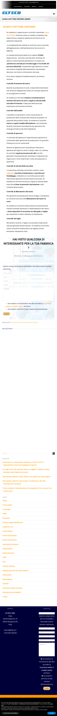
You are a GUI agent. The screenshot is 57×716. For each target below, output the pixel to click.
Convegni (6, 509)
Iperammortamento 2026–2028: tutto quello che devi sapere (27, 476)
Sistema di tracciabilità (12, 592)
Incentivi (15, 322)
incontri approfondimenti (13, 522)
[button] (55, 700)
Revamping (7, 579)
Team (5, 597)
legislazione (7, 549)
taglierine (10, 173)
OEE (4, 557)
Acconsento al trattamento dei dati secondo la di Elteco (47, 666)
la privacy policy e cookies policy (47, 668)
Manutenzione (8, 553)
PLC (4, 562)
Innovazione (26, 322)
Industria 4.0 (20, 322)
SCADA (6, 583)
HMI (4, 514)
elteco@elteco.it (34, 2)
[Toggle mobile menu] (54, 14)
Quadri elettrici (9, 566)
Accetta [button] (51, 713)
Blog (11, 322)
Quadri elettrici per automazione (16, 570)
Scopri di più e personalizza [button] (10, 713)
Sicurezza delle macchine (13, 588)
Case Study (7, 505)
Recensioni (7, 575)
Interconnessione (34, 322)
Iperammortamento (11, 544)
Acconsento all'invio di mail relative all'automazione (27, 309)
